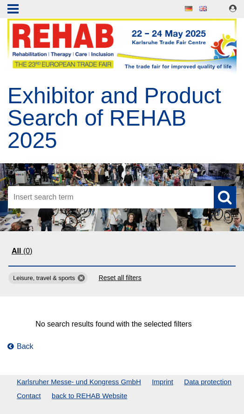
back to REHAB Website (89, 396)
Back (20, 346)
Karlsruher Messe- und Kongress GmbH (79, 382)
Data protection (207, 382)
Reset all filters (120, 277)
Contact (29, 396)
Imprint (162, 382)
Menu (13, 9)
